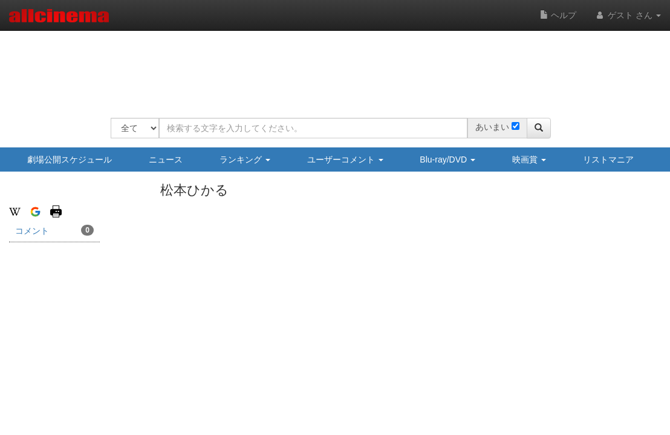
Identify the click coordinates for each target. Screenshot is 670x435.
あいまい (492, 127)
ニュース (166, 159)
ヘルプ (558, 15)
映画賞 (529, 159)
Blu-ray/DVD (447, 159)
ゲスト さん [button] (627, 15)
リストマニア (608, 159)
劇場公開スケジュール (69, 159)
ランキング (245, 159)
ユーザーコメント (345, 159)
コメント (54, 230)
